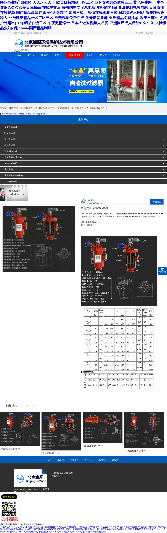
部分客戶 (75, 460)
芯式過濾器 (9, 139)
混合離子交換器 (63, 108)
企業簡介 (116, 460)
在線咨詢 (157, 202)
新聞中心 (88, 460)
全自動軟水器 (13, 108)
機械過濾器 (9, 145)
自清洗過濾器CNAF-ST (47, 108)
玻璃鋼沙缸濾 (10, 151)
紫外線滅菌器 (10, 163)
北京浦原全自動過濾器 (17, 114)
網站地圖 (149, 33)
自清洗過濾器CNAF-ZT (28, 108)
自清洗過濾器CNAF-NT (98, 108)
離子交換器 (9, 133)
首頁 (49, 460)
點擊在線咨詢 (9, 497)
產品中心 (30, 114)
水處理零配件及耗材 (13, 175)
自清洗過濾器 (40, 114)
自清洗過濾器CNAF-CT (79, 108)
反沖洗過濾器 (10, 181)
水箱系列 (8, 169)
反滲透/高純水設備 (13, 157)
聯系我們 (139, 33)
